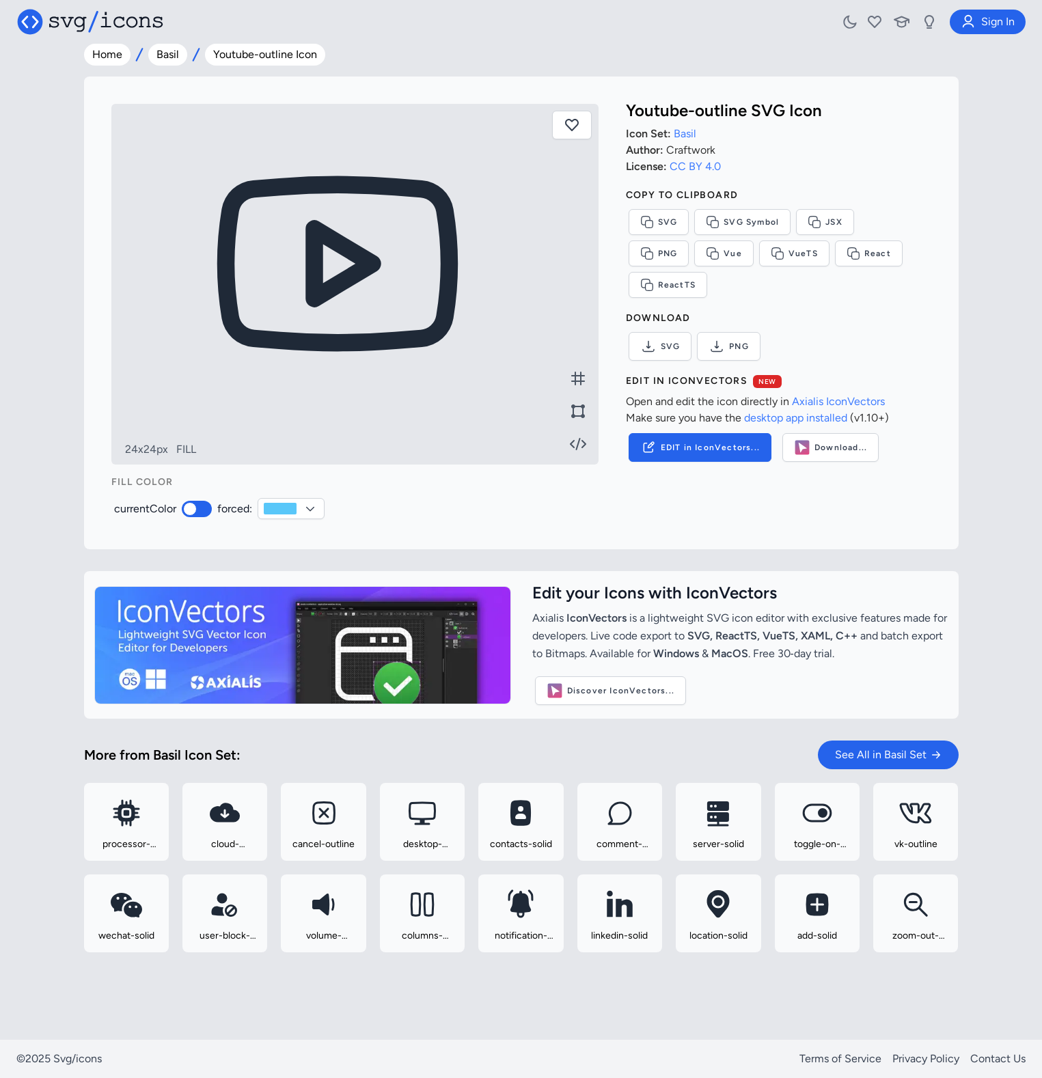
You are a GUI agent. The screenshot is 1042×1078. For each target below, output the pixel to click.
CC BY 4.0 (695, 166)
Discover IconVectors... (611, 690)
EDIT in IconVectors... (700, 447)
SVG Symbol (742, 222)
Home (107, 54)
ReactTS (668, 285)
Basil (167, 54)
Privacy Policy (925, 1058)
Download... (830, 447)
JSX (825, 222)
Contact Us (998, 1058)
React (869, 253)
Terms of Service (840, 1058)
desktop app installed (795, 417)
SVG (659, 222)
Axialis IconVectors (838, 401)
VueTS (794, 253)
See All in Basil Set (888, 754)
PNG (659, 253)
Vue (724, 253)
